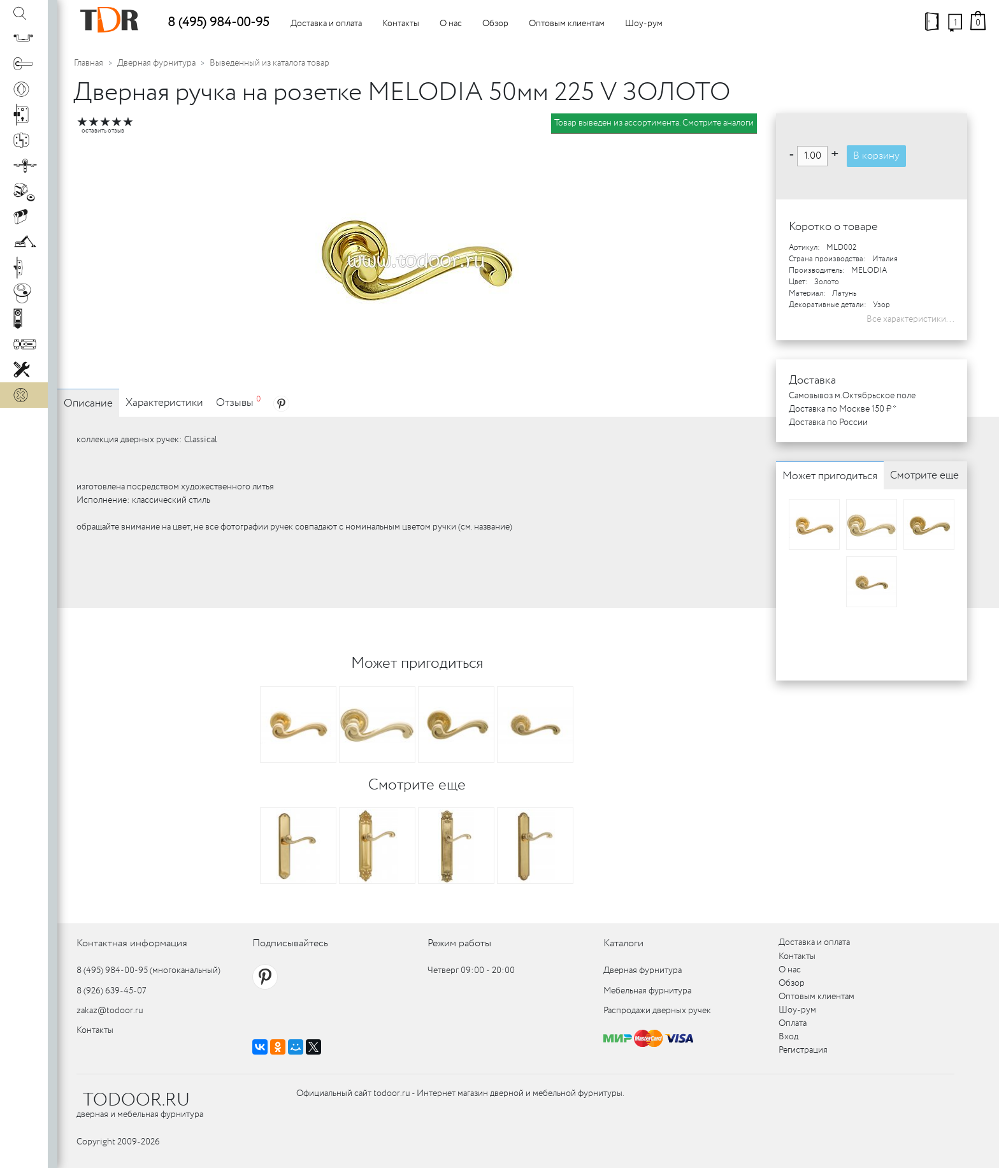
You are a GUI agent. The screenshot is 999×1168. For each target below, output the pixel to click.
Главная (88, 63)
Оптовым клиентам (567, 23)
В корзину (876, 155)
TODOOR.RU (136, 1100)
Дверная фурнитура (156, 63)
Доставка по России (828, 422)
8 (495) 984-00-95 (218, 22)
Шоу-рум (644, 23)
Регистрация (803, 1050)
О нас (451, 23)
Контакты (400, 23)
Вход (788, 1036)
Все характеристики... (910, 319)
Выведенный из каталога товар (269, 63)
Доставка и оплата (326, 23)
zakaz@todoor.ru (109, 1010)
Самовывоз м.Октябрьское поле (852, 395)
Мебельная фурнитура (647, 990)
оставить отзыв (103, 131)
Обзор (495, 23)
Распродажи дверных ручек (657, 1010)
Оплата (793, 1023)
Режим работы (459, 943)
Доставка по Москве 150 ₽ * (842, 409)
